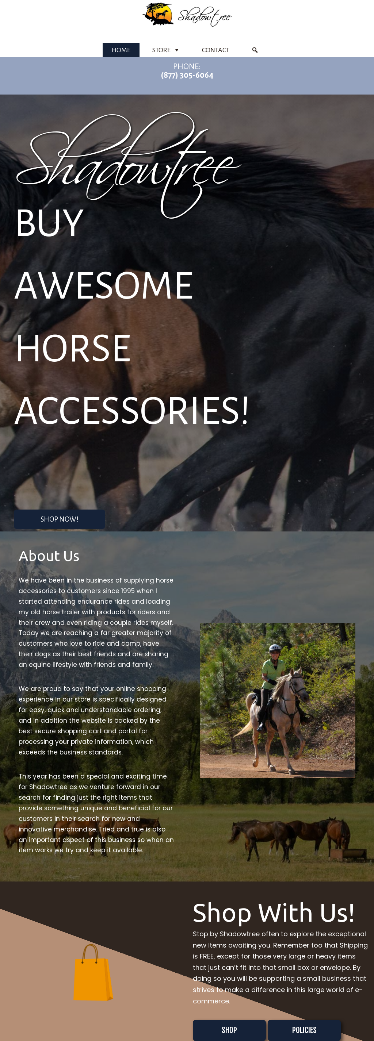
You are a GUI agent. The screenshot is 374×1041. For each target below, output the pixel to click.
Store (166, 50)
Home (121, 50)
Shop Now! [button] (60, 519)
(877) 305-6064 (187, 75)
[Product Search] (255, 50)
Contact (215, 50)
